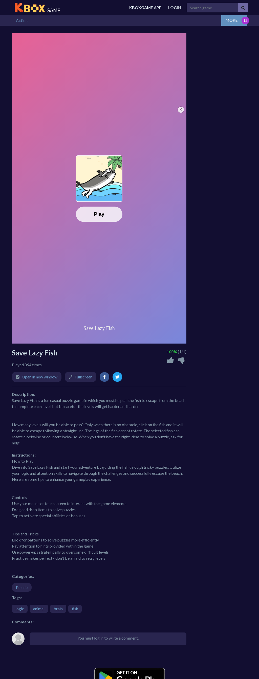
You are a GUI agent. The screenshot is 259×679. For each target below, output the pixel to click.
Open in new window (39, 376)
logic (19, 608)
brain (58, 608)
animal (39, 608)
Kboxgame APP (145, 7)
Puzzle (22, 587)
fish (75, 608)
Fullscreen (83, 376)
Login (174, 7)
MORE (231, 20)
